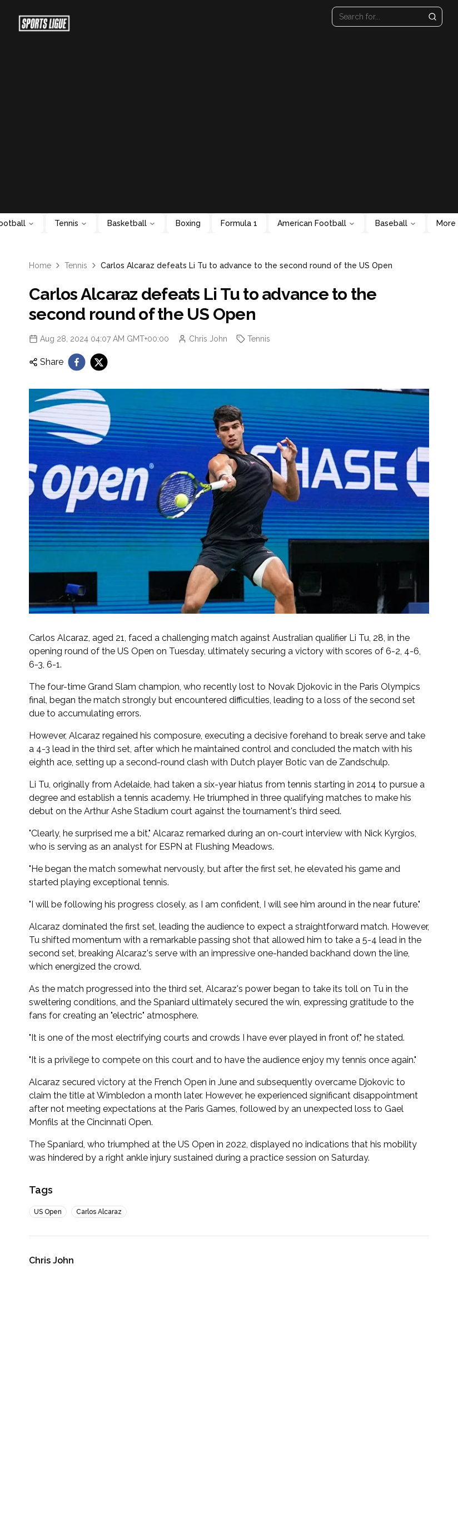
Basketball (131, 223)
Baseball (395, 223)
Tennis (70, 223)
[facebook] (77, 362)
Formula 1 (239, 223)
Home (40, 265)
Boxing (188, 223)
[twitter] (99, 362)
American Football (316, 223)
